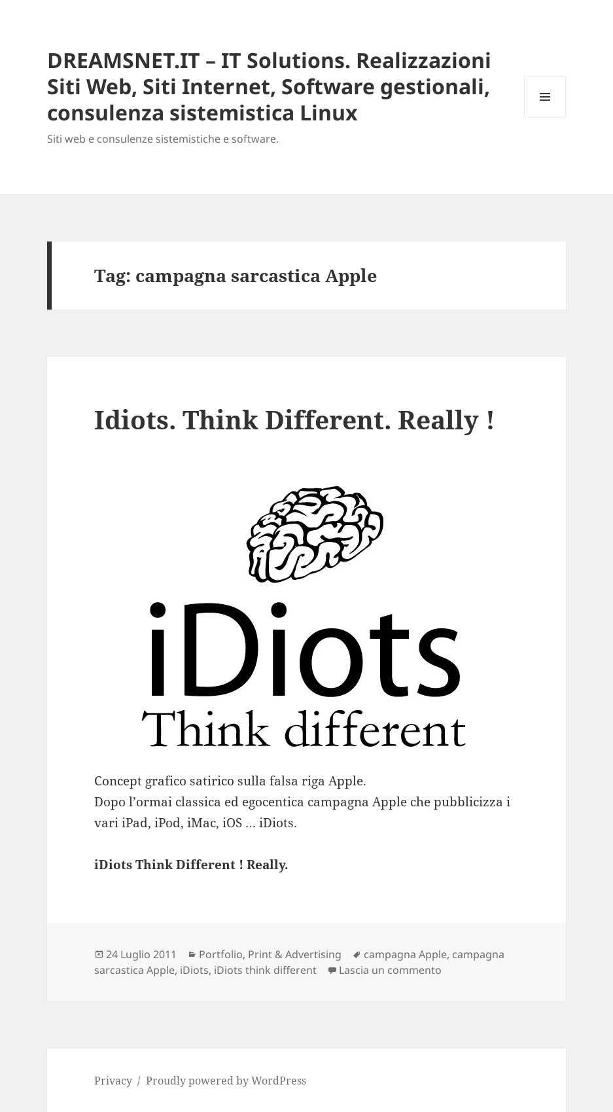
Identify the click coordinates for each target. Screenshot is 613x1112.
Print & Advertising (295, 954)
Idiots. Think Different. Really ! (294, 419)
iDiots (194, 970)
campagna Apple (405, 954)
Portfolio (221, 954)
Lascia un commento (390, 970)
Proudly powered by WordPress (226, 1080)
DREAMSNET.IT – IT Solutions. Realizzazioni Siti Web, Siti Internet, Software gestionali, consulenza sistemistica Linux (269, 86)
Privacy (113, 1080)
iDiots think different (265, 970)
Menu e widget (545, 117)
